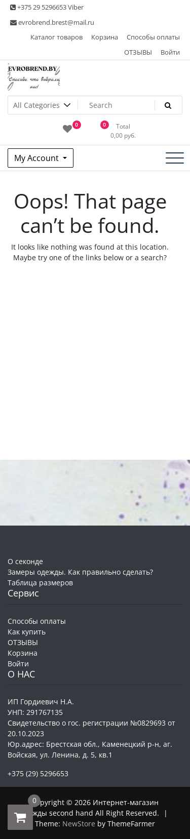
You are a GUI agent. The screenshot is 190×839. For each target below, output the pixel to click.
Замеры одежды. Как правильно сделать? (80, 572)
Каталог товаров (56, 37)
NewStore (78, 823)
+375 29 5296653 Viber (47, 7)
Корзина (104, 37)
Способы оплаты (153, 37)
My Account (37, 158)
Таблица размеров (40, 582)
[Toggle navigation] (175, 158)
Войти (170, 52)
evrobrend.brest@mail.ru (52, 22)
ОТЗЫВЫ (138, 52)
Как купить (27, 631)
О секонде (25, 561)
